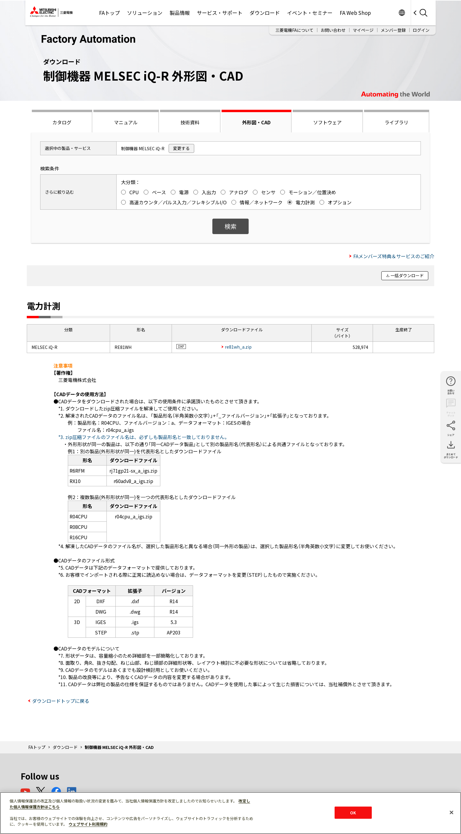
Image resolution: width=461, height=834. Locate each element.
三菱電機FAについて (294, 30)
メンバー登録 (393, 30)
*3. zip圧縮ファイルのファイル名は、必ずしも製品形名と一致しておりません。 (143, 436)
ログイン (421, 30)
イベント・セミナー (310, 12)
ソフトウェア (327, 122)
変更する (181, 148)
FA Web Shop (355, 12)
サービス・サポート (219, 12)
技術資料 (190, 122)
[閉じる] (451, 812)
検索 (230, 226)
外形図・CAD (256, 122)
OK (353, 812)
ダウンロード (265, 12)
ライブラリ (396, 122)
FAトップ (109, 12)
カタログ (61, 122)
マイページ (363, 30)
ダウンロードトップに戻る (60, 700)
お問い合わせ (333, 30)
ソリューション (144, 12)
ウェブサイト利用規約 (88, 824)
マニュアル (126, 122)
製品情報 (180, 12)
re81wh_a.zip (238, 347)
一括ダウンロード (407, 275)
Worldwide (402, 12)
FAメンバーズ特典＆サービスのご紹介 (393, 256)
